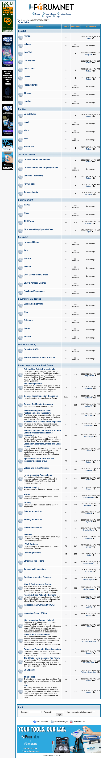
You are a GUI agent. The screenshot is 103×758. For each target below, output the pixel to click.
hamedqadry (88, 505)
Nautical (27, 258)
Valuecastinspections (88, 672)
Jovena (88, 627)
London (27, 101)
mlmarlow (88, 194)
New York (28, 52)
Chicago (27, 93)
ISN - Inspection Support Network (39, 620)
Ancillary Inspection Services (37, 577)
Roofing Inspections (33, 519)
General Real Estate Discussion (38, 404)
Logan (89, 38)
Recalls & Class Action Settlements (40, 595)
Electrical (28, 535)
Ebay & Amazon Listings (35, 283)
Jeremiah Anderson (89, 641)
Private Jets (29, 184)
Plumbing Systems (32, 553)
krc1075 (89, 607)
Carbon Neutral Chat (33, 304)
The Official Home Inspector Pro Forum (42, 658)
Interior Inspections (33, 528)
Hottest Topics (65, 14)
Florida (27, 36)
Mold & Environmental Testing (37, 584)
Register (46, 17)
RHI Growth (89, 416)
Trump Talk (29, 147)
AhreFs (88, 615)
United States (30, 114)
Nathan (88, 63)
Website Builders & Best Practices (39, 357)
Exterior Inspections (33, 511)
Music (26, 213)
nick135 (88, 451)
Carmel (27, 77)
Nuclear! (28, 336)
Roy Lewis (88, 522)
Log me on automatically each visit (79, 712)
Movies (27, 205)
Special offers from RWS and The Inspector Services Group (39, 460)
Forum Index (23, 22)
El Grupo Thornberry (33, 176)
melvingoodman (89, 497)
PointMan (88, 514)
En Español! (29, 670)
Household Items (31, 242)
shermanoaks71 (89, 563)
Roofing (27, 503)
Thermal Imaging (31, 487)
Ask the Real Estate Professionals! (39, 369)
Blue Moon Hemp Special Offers (38, 229)
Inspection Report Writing (35, 613)
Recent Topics (50, 14)
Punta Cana (29, 68)
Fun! (26, 686)
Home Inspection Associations (38, 475)
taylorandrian (88, 425)
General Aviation (31, 192)
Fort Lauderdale (31, 85)
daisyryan (88, 55)
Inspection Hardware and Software (39, 605)
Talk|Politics (29, 677)
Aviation (27, 267)
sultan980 (88, 388)
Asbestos (28, 320)
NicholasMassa (88, 530)
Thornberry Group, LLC (53, 755)
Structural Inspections (34, 561)
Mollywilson (89, 223)
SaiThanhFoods (89, 663)
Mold (26, 312)
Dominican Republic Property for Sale (41, 168)
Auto (26, 250)
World (26, 130)
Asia (26, 138)
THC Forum (29, 221)
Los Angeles (29, 60)
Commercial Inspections (35, 569)
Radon (27, 328)
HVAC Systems (31, 544)
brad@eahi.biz (89, 376)
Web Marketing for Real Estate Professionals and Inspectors (38, 412)
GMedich (89, 653)
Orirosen (89, 489)
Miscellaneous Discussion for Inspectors (42, 422)
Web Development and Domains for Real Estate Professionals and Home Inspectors (42, 432)
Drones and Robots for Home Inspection (42, 649)
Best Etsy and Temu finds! (36, 275)
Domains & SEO (31, 349)
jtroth (89, 555)
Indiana (27, 44)
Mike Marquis (89, 436)
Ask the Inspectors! (33, 384)
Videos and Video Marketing (36, 468)
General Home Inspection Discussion (41, 396)
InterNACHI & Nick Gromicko (37, 635)
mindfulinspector (89, 579)
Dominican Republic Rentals (37, 159)
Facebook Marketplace (34, 291)
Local (26, 122)
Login (56, 17)
